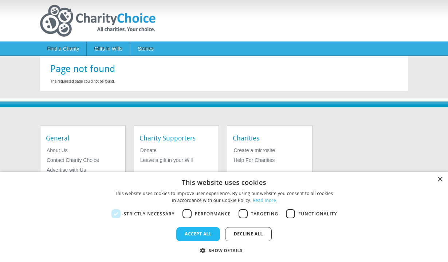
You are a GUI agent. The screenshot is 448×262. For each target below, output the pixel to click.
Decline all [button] (248, 234)
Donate (148, 150)
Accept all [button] (198, 234)
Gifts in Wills (108, 49)
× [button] (440, 179)
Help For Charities (254, 160)
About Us (57, 150)
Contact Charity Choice (73, 160)
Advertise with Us (66, 170)
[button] (224, 250)
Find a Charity (63, 49)
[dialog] (224, 217)
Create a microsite (254, 150)
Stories (146, 49)
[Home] (100, 21)
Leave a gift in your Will (166, 160)
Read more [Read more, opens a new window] (264, 200)
